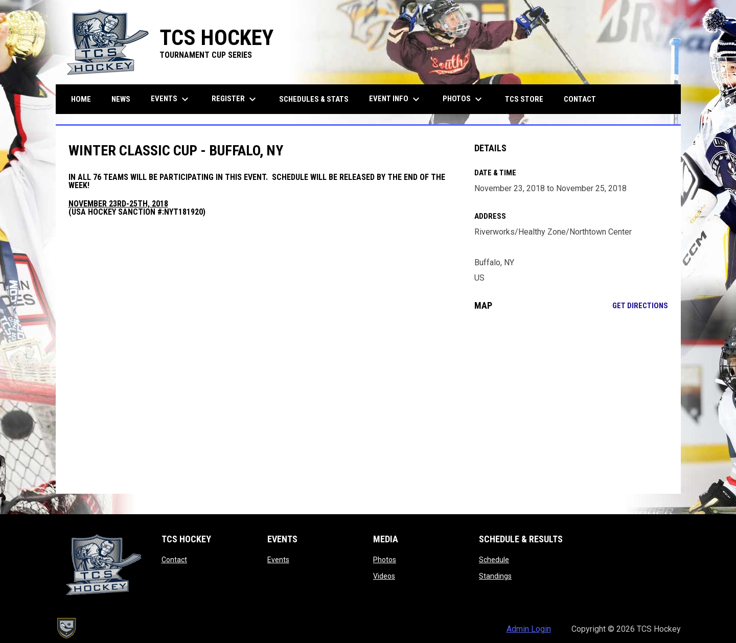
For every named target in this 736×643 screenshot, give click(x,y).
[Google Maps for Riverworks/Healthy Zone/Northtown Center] (571, 402)
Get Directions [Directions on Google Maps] (640, 305)
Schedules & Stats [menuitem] (314, 99)
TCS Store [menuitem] (528, 99)
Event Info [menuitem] (395, 99)
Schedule (494, 560)
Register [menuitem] (235, 99)
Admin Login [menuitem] (529, 629)
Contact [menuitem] (580, 99)
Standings (495, 576)
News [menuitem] (120, 99)
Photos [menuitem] (464, 99)
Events (278, 560)
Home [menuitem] (81, 99)
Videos (384, 576)
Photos (384, 560)
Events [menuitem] (171, 99)
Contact (174, 560)
